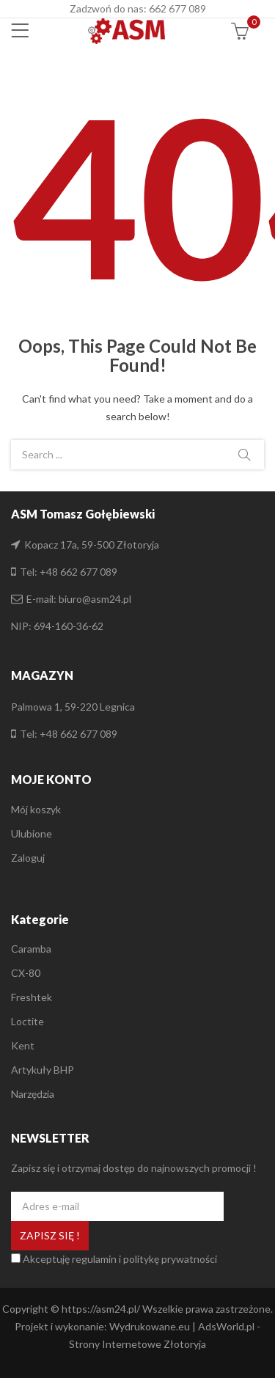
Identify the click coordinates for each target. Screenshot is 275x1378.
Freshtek (31, 997)
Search (244, 454)
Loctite (27, 1021)
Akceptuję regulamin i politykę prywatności (120, 1259)
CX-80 (25, 973)
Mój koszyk (36, 809)
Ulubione (31, 833)
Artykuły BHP (42, 1069)
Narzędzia (32, 1094)
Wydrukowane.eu (149, 1326)
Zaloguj (28, 857)
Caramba (31, 948)
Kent (22, 1045)
